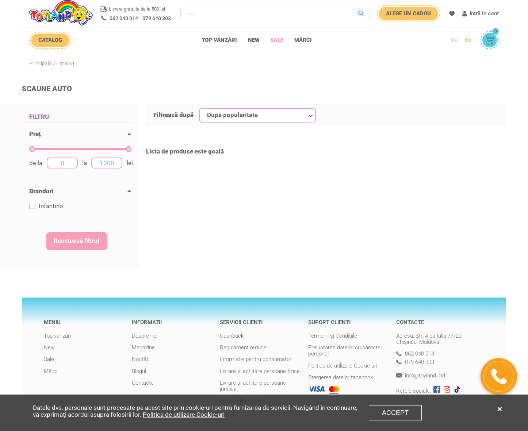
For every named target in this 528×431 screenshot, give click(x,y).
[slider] (32, 149)
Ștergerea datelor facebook (340, 377)
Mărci (303, 40)
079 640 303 (156, 18)
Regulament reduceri (244, 347)
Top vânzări (219, 40)
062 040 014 (124, 18)
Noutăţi (140, 359)
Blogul (139, 371)
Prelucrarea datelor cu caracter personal (345, 350)
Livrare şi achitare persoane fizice (260, 371)
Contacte (143, 383)
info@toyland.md (420, 376)
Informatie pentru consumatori (256, 359)
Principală (40, 63)
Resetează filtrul (77, 240)
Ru (454, 40)
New (254, 40)
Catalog (65, 63)
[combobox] (257, 115)
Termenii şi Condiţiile (332, 336)
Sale (277, 40)
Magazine (143, 347)
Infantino (46, 206)
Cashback (232, 336)
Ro (468, 40)
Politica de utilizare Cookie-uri (342, 365)
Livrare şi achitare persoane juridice (253, 386)
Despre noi (144, 336)
